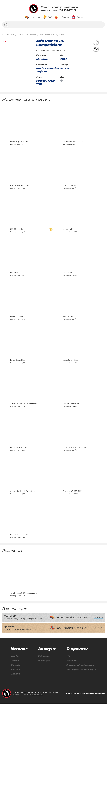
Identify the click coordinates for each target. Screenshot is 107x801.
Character (16, 762)
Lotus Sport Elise (17, 413)
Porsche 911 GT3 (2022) (73, 570)
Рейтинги (69, 757)
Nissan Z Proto (17, 360)
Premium (15, 766)
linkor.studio (37, 792)
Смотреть (98, 714)
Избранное (43, 753)
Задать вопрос (73, 791)
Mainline (15, 753)
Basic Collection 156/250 (47, 70)
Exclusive (15, 771)
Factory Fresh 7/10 (46, 82)
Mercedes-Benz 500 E (73, 150)
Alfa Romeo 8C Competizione (23, 465)
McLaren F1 (68, 255)
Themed (14, 757)
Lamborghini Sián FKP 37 (22, 150)
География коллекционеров (80, 766)
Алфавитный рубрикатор (79, 762)
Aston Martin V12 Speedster (75, 517)
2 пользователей (57, 51)
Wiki (66, 753)
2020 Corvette (69, 203)
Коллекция (42, 757)
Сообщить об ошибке (94, 791)
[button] (3, 41)
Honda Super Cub (71, 465)
